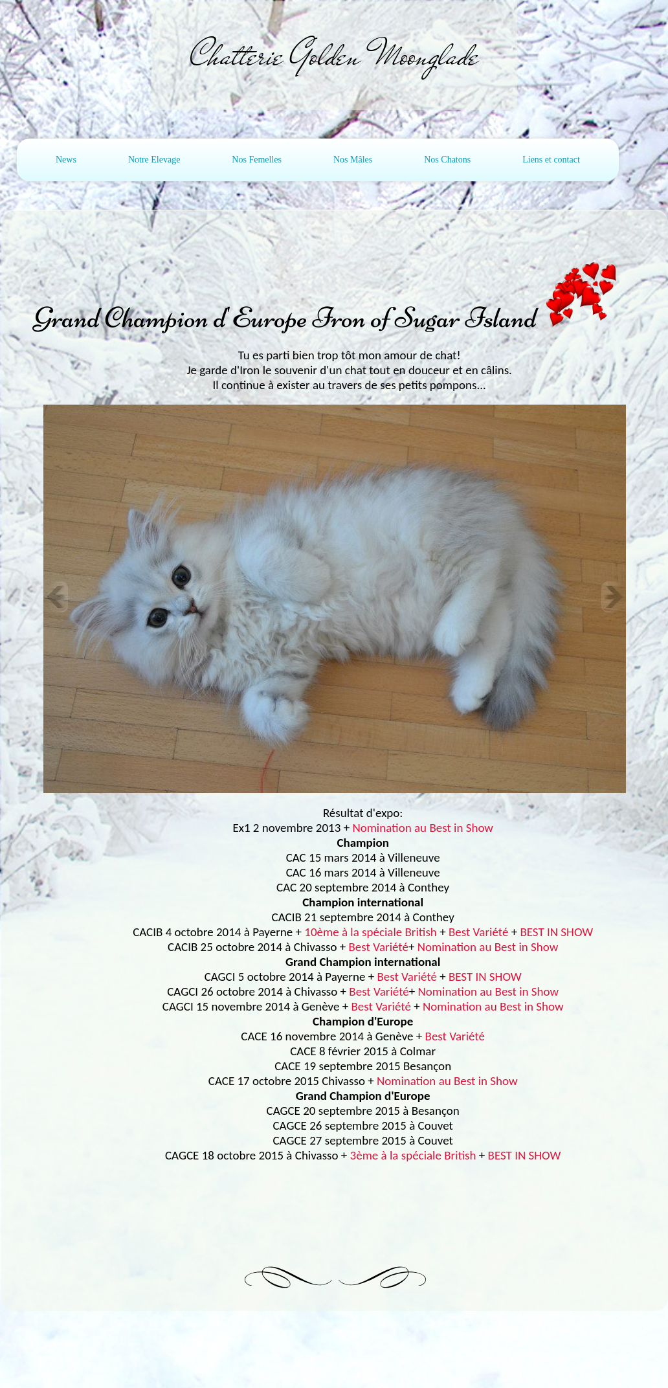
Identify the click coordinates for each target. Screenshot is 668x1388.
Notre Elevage (154, 159)
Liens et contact (551, 159)
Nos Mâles (352, 159)
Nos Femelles (257, 159)
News (66, 159)
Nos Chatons (447, 159)
